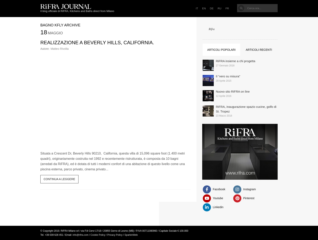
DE (212, 8)
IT (197, 8)
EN (204, 8)
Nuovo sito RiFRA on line (233, 91)
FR (227, 8)
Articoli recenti (259, 49)
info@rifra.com (80, 235)
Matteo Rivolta (59, 48)
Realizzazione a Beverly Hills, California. (97, 42)
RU (219, 8)
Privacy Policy (114, 235)
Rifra (212, 29)
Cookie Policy (97, 235)
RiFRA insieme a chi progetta (235, 61)
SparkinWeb (131, 235)
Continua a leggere (59, 179)
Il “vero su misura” (228, 76)
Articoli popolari (221, 49)
